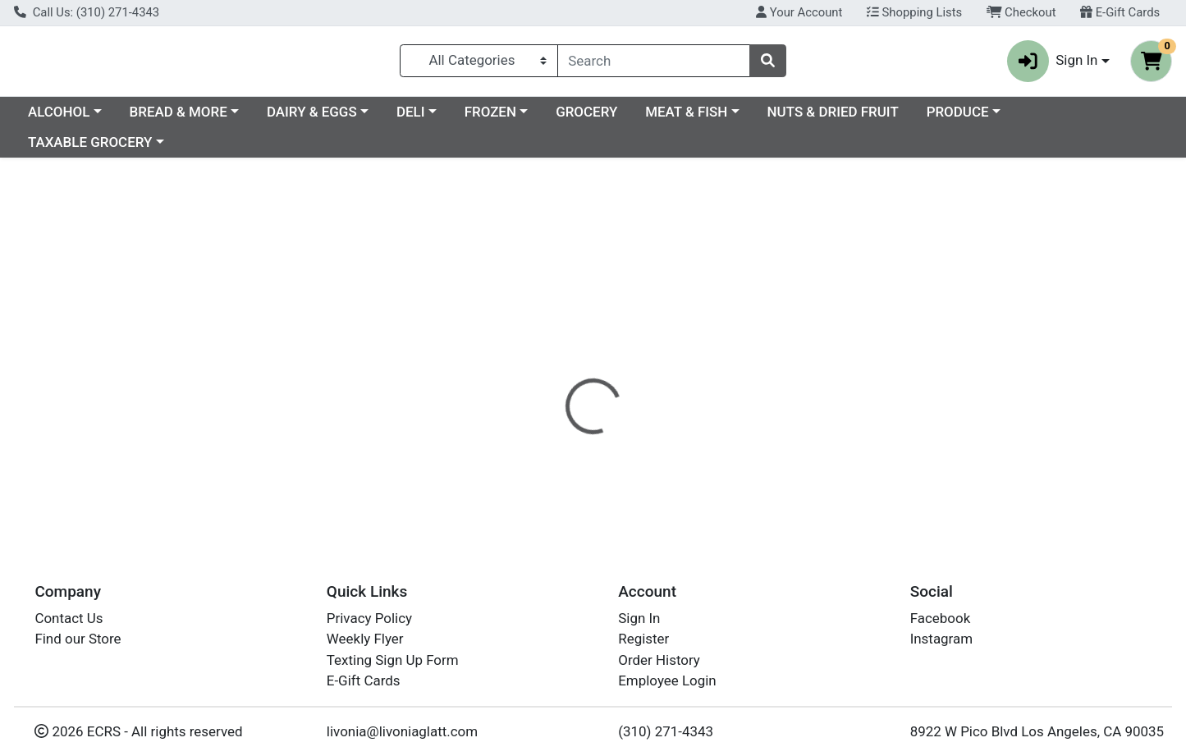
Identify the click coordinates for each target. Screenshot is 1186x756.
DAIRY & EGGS (454, 118)
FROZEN (632, 118)
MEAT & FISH (828, 118)
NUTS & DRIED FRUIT (975, 118)
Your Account (799, 12)
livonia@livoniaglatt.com (402, 731)
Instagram (941, 638)
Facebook (940, 618)
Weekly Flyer (365, 638)
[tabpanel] (840, 420)
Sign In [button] (1052, 64)
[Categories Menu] (478, 64)
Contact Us (68, 618)
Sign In (639, 618)
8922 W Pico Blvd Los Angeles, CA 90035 (1037, 731)
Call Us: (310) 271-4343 (86, 12)
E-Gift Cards (1120, 12)
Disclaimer (617, 357)
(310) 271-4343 (665, 731)
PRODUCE (1100, 118)
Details (540, 357)
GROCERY (728, 118)
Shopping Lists (914, 12)
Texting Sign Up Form (393, 660)
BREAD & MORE (320, 118)
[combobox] (654, 64)
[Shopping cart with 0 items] (1151, 64)
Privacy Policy (369, 618)
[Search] (654, 64)
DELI (552, 118)
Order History (659, 660)
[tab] (540, 357)
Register (643, 638)
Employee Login (667, 680)
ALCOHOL (200, 118)
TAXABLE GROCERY (90, 149)
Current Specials (79, 118)
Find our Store (77, 638)
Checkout (1021, 12)
